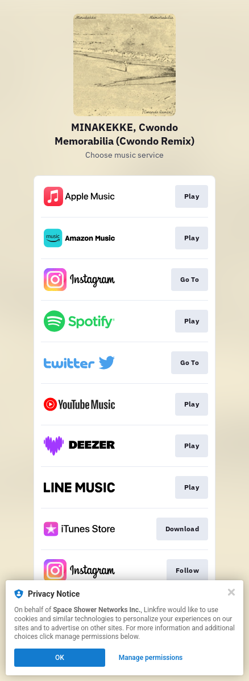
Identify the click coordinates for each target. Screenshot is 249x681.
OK (59, 658)
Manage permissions (151, 658)
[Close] (231, 592)
